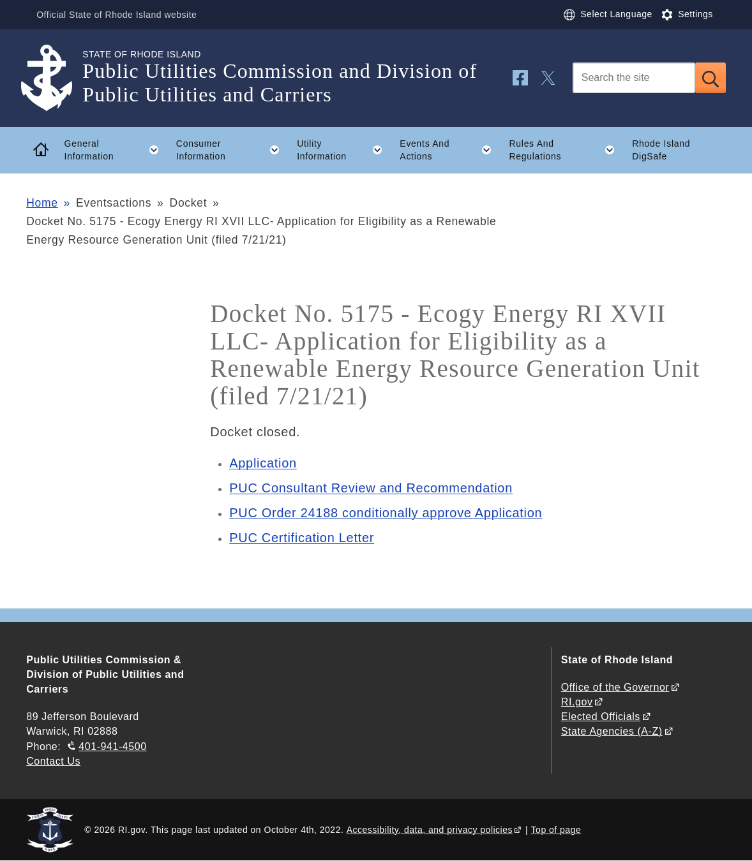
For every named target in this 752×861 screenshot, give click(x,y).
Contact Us (53, 761)
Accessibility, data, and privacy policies (430, 830)
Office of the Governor (615, 687)
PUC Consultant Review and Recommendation (371, 488)
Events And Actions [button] (450, 150)
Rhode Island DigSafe (661, 150)
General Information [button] (116, 150)
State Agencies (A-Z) (612, 731)
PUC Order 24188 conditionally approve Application (385, 513)
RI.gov (577, 701)
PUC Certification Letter (301, 538)
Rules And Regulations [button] (566, 150)
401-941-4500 (112, 746)
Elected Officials (600, 716)
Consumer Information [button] (232, 150)
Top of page (556, 830)
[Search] (634, 78)
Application (263, 463)
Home (41, 202)
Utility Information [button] (344, 150)
